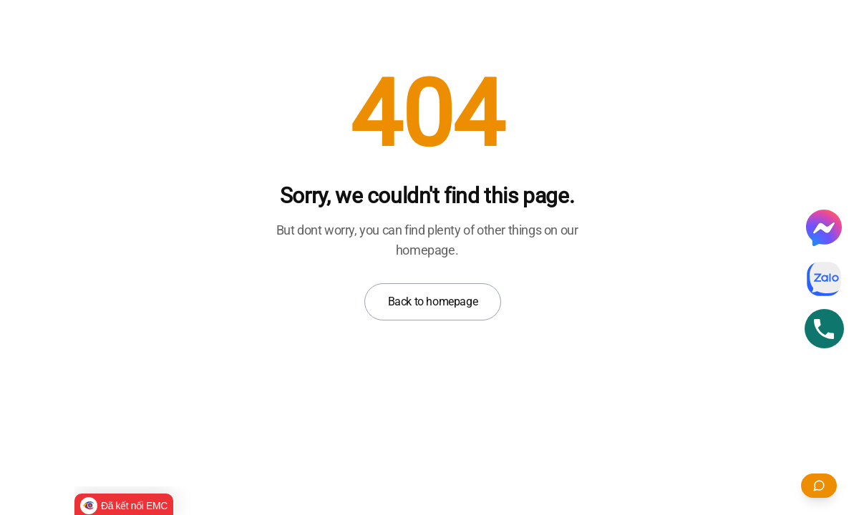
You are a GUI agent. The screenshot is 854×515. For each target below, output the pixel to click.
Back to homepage (433, 301)
